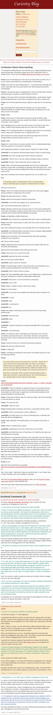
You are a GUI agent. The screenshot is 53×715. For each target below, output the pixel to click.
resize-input (31, 642)
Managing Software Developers (19, 502)
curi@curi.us (25, 14)
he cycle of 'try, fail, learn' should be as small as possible (20, 500)
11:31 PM (7, 673)
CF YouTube (20, 26)
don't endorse (24, 34)
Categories (20, 40)
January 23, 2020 (12, 487)
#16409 (19, 673)
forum (15, 492)
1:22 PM (7, 712)
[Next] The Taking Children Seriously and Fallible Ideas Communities (26, 62)
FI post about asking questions (18, 479)
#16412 (19, 712)
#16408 (19, 602)
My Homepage (21, 22)
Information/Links (23, 47)
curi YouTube (20, 24)
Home (50, 60)
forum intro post (31, 492)
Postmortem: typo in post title (11, 606)
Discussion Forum (22, 19)
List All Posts (21, 44)
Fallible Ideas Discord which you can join (35, 74)
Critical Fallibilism (22, 17)
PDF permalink (41, 484)
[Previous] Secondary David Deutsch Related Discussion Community (23, 60)
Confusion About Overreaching (17, 67)
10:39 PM (7, 602)
